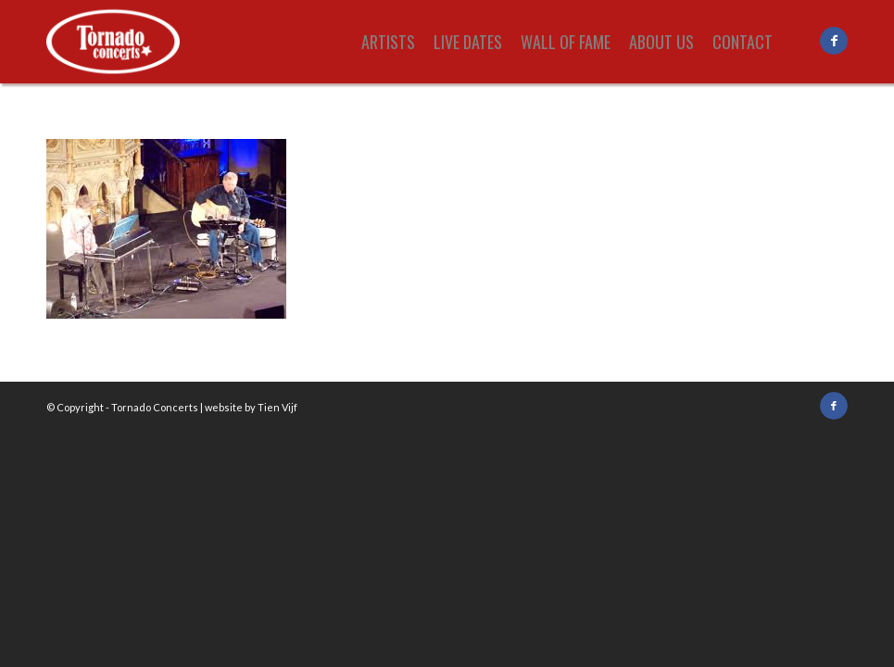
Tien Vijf (277, 407)
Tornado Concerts (154, 407)
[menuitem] (388, 41)
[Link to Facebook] (834, 41)
